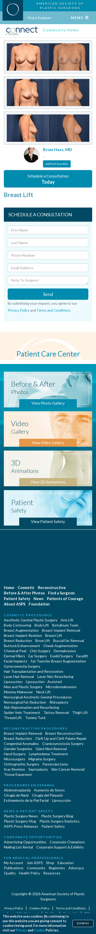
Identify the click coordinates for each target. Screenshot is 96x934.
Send (48, 294)
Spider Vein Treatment (22, 712)
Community (36, 868)
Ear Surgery (37, 656)
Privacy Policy (18, 310)
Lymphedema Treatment (48, 754)
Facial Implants (15, 661)
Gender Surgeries (18, 748)
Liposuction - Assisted (44, 681)
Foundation (39, 604)
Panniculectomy (55, 764)
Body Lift (42, 625)
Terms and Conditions (53, 310)
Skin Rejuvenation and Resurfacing (31, 707)
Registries (57, 868)
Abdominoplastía (17, 790)
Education (66, 863)
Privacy (21, 930)
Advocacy (76, 868)
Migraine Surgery (42, 759)
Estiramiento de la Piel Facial (26, 800)
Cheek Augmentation (60, 645)
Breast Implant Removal (61, 630)
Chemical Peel (15, 651)
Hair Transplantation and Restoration (33, 671)
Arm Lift (67, 620)
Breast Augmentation (21, 630)
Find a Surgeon (39, 17)
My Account (13, 863)
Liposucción (61, 800)
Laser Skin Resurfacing (55, 676)
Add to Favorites (57, 164)
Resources (51, 873)
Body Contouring (17, 625)
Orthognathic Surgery (21, 764)
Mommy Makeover (18, 692)
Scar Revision (14, 769)
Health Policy (29, 873)
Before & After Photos (24, 593)
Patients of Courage (65, 598)
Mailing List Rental (18, 847)
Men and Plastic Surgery (23, 687)
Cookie (39, 930)
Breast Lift (53, 635)
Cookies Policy (39, 908)
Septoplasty (38, 769)
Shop (50, 863)
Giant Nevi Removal (51, 748)
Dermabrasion (65, 651)
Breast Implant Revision (23, 635)
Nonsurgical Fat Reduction (25, 702)
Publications (14, 868)
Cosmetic (26, 587)
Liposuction (13, 681)
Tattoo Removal (56, 712)
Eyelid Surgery (61, 656)
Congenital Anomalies (21, 743)
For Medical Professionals (33, 858)
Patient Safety (17, 598)
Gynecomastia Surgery (22, 666)
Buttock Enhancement (22, 645)
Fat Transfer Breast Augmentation (58, 661)
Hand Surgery (15, 754)
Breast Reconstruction (63, 733)
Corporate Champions (67, 842)
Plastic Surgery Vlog (20, 821)
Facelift (82, 656)
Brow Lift (42, 640)
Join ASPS (35, 863)
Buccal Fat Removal (68, 640)
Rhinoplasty (58, 702)
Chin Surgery (40, 651)
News (39, 598)
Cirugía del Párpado (47, 795)
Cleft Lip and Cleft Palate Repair (61, 738)
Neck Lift (43, 692)
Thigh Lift (80, 712)
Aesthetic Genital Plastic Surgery (30, 620)
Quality (10, 873)
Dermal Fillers (14, 656)
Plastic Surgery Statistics (59, 821)
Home (9, 587)
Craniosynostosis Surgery (62, 743)
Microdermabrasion (61, 687)
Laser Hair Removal (19, 676)
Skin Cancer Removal (67, 769)
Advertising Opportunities (25, 842)
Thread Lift (13, 717)
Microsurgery (14, 759)
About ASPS (14, 604)
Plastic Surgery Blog (57, 816)
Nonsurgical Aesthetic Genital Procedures (38, 697)
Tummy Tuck (35, 717)
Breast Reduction (18, 640)
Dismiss (83, 923)
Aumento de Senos (49, 790)
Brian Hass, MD (57, 149)
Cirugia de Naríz (16, 795)
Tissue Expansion (18, 774)
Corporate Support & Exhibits (60, 847)
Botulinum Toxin (65, 625)
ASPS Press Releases (21, 826)
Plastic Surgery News (21, 816)
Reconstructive (52, 587)
